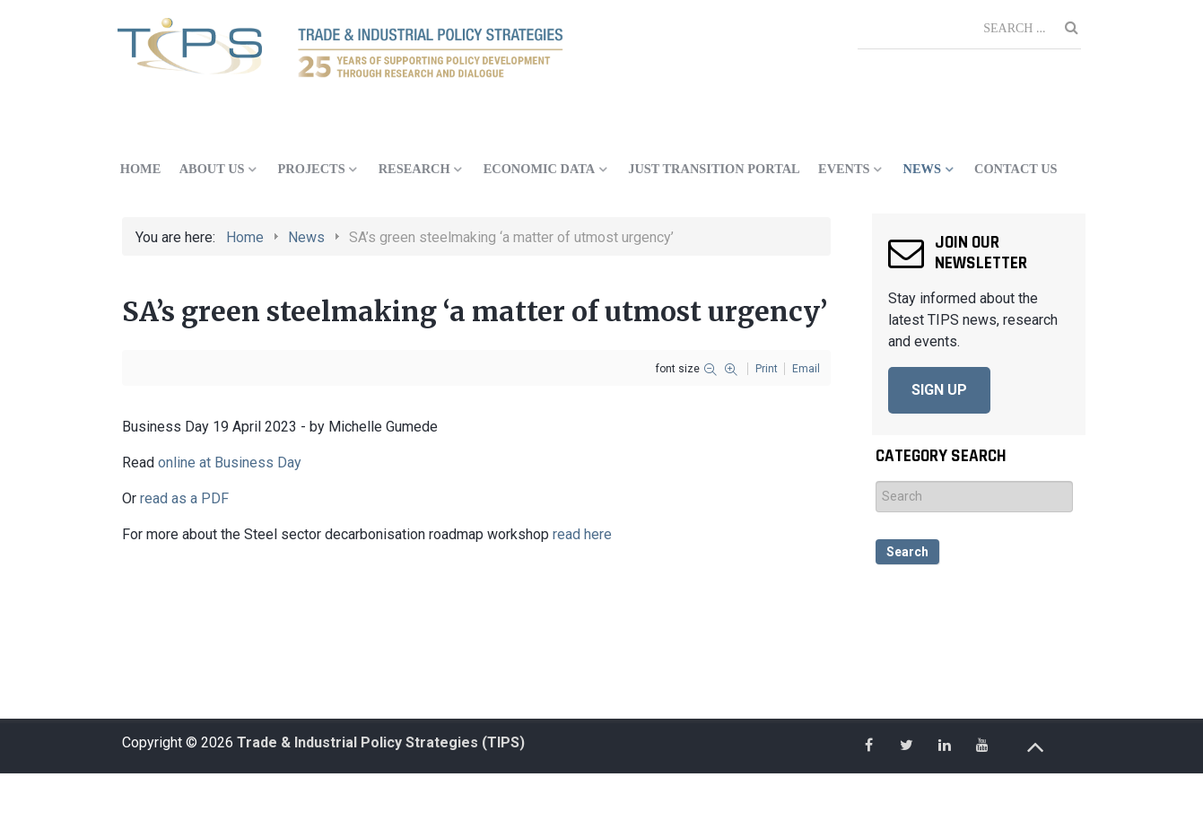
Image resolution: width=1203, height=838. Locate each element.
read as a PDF (184, 498)
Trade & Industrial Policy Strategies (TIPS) (381, 742)
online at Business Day (229, 462)
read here (582, 534)
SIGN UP (939, 389)
